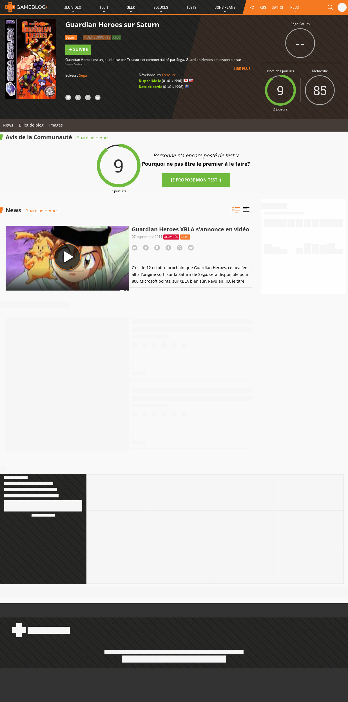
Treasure (169, 74)
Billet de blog (31, 125)
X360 (116, 37)
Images (56, 125)
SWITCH (278, 7)
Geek (131, 7)
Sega (83, 75)
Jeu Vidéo (72, 7)
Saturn (71, 37)
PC (251, 7)
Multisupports (96, 37)
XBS (263, 7)
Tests (191, 7)
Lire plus (242, 68)
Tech (103, 7)
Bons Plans (225, 7)
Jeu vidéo (171, 236)
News (8, 125)
